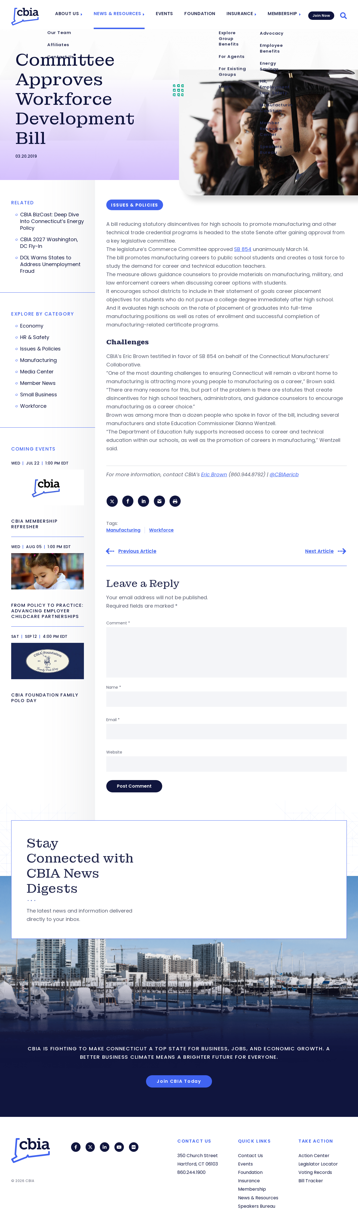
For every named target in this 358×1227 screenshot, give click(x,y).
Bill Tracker (310, 1181)
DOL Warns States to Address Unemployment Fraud (50, 264)
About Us (76, 14)
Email (113, 720)
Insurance (239, 14)
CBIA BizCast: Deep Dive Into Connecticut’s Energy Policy (52, 221)
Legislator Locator (318, 1164)
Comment (118, 623)
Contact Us (250, 1155)
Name (113, 687)
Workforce (161, 530)
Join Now (320, 14)
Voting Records (315, 1172)
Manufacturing (123, 530)
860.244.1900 (191, 1172)
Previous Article (137, 551)
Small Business (38, 394)
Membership (280, 14)
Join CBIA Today (179, 1081)
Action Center (313, 1155)
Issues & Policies (40, 348)
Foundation (201, 14)
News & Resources (123, 14)
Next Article (319, 551)
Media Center (37, 371)
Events (168, 14)
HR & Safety (34, 337)
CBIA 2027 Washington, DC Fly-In (49, 243)
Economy (31, 326)
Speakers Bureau (256, 1206)
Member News (38, 383)
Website (114, 752)
